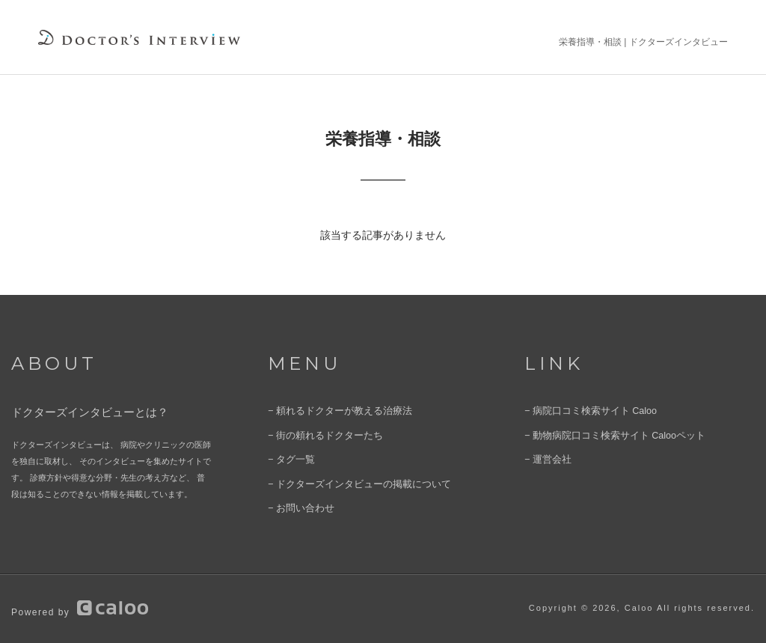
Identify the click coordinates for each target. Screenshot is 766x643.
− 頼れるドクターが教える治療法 (329, 411)
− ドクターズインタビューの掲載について (345, 481)
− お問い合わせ (296, 504)
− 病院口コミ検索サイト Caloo (580, 411)
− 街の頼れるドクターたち (316, 434)
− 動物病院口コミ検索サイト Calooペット (601, 434)
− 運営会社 (544, 458)
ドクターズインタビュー (678, 42)
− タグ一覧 (287, 458)
